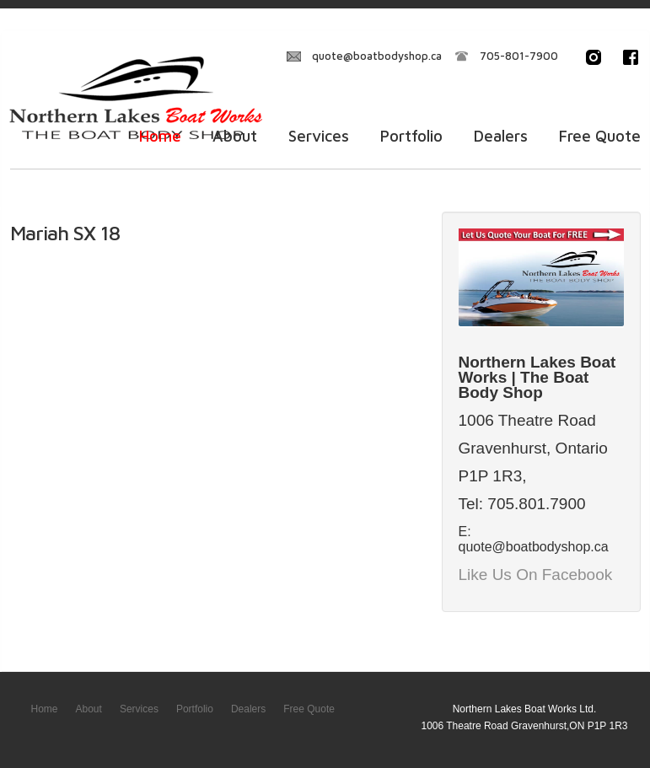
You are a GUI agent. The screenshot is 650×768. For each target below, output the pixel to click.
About (234, 135)
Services (318, 135)
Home (160, 135)
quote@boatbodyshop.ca (377, 55)
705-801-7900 (519, 55)
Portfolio (411, 135)
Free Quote (600, 135)
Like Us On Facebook (536, 574)
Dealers (501, 135)
